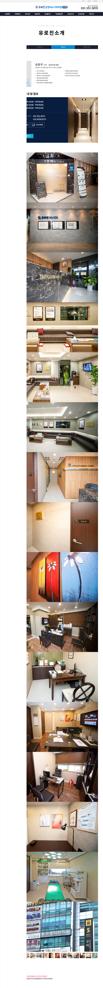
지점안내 (63, 47)
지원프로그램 (86, 47)
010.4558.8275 (39, 119)
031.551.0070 (39, 116)
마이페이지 (95, 1)
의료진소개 (40, 47)
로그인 (83, 1)
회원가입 (89, 1)
